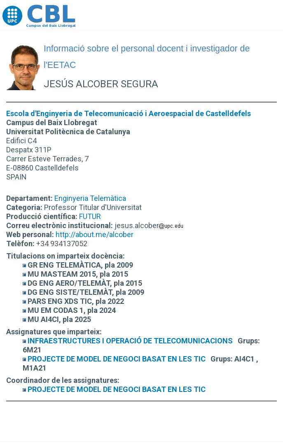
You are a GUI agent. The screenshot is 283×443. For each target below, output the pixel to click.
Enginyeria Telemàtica (90, 198)
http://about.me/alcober (94, 234)
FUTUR (90, 216)
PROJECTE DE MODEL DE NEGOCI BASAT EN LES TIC (117, 358)
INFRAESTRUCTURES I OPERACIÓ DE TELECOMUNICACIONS (130, 340)
